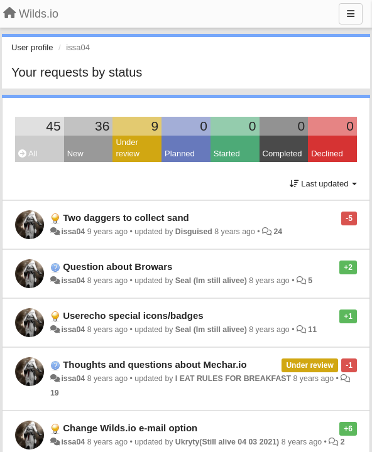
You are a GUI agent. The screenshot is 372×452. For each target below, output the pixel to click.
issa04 (73, 231)
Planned (180, 153)
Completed (282, 153)
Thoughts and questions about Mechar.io (155, 364)
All (27, 153)
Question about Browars (117, 266)
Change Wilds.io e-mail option (130, 427)
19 (54, 393)
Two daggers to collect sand (126, 217)
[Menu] (351, 13)
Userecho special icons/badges (133, 315)
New (75, 153)
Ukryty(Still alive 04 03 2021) (227, 442)
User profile (32, 47)
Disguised (193, 231)
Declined (327, 153)
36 (102, 126)
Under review (128, 148)
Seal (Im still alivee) (211, 280)
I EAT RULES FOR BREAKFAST (233, 378)
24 (277, 231)
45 (53, 126)
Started (227, 153)
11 (312, 329)
